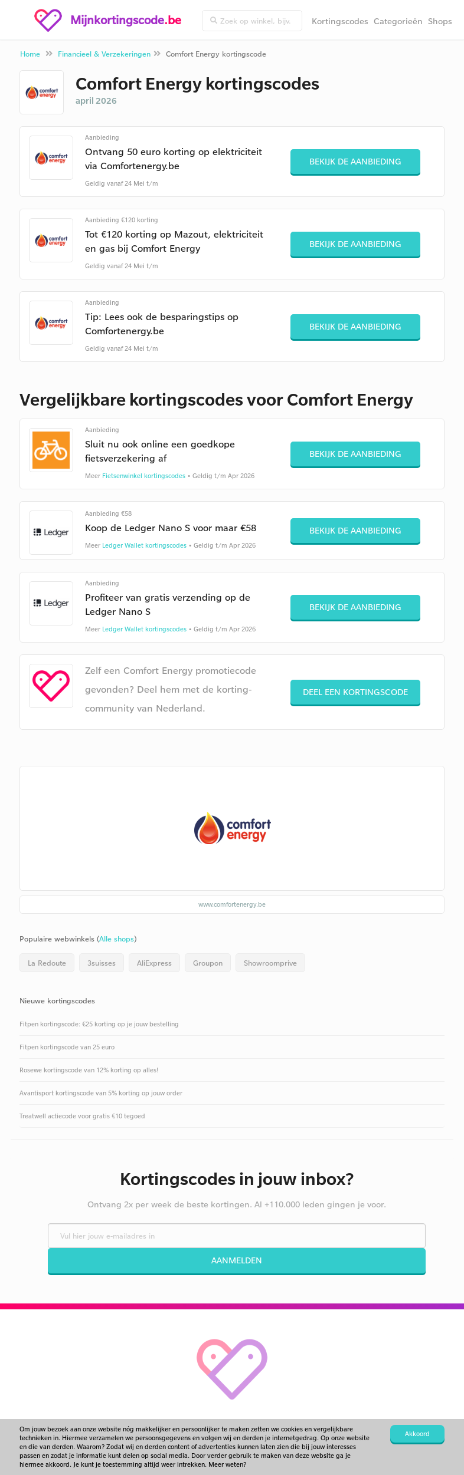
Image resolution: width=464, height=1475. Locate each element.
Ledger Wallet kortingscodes (144, 545)
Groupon (208, 962)
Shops (440, 21)
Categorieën (398, 21)
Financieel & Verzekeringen (104, 53)
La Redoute (47, 962)
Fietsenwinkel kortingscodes (143, 476)
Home (30, 53)
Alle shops (116, 938)
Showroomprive (270, 962)
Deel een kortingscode (355, 691)
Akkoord (417, 1434)
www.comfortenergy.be (232, 904)
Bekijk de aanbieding (355, 161)
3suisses (101, 962)
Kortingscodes (340, 21)
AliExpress (154, 962)
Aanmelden (236, 1260)
